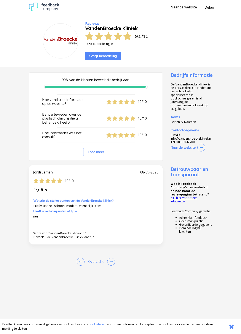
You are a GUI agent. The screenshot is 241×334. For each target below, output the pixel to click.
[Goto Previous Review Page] (81, 262)
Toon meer (96, 152)
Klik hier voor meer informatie (184, 199)
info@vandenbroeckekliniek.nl (191, 138)
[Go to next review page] (110, 262)
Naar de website (184, 7)
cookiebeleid (97, 324)
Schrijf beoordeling (103, 56)
